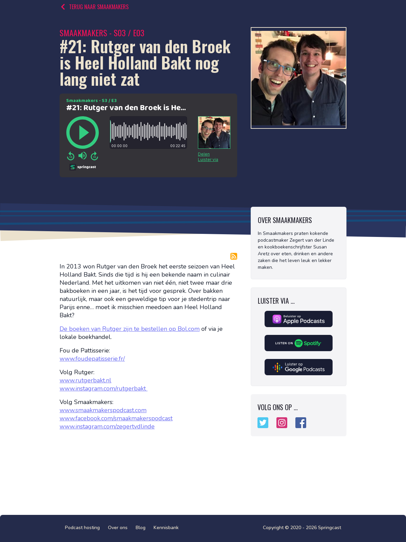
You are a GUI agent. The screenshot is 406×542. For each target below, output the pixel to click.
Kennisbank (166, 527)
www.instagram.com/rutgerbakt (104, 388)
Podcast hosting (82, 527)
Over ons (118, 527)
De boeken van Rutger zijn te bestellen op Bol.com (130, 329)
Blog (140, 527)
